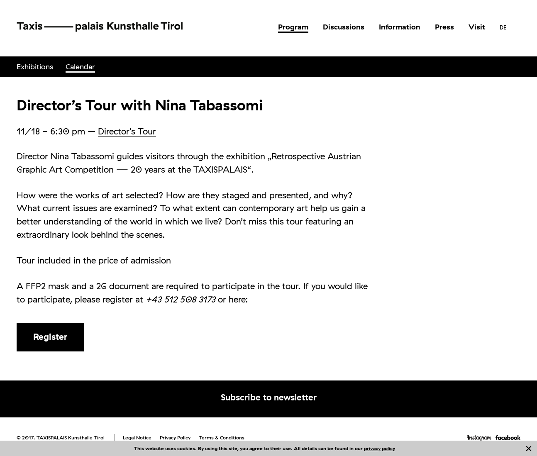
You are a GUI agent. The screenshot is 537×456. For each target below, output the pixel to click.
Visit (477, 27)
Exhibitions (35, 66)
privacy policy (379, 448)
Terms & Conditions (221, 437)
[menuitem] (293, 27)
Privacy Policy (175, 437)
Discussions (343, 27)
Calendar (80, 66)
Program (293, 27)
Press (444, 27)
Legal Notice (137, 437)
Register (50, 336)
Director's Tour (127, 131)
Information (399, 27)
